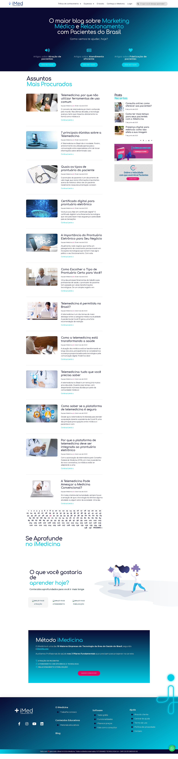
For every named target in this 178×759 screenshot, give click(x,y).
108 (49, 523)
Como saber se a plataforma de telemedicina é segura (81, 408)
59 (82, 515)
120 (31, 525)
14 (71, 511)
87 (36, 520)
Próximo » (97, 528)
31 (57, 513)
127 (63, 525)
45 (32, 515)
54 (64, 515)
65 (30, 518)
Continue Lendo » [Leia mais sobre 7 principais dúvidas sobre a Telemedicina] (67, 154)
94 (63, 520)
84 (100, 518)
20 (92, 511)
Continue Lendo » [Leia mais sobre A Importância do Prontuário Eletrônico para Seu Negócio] (67, 257)
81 (89, 518)
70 (49, 518)
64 (101, 515)
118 (95, 523)
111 (63, 523)
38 (82, 513)
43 (100, 513)
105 (35, 523)
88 (40, 520)
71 (52, 518)
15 (74, 511)
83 (96, 518)
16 (78, 511)
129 (73, 525)
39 (85, 513)
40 (89, 513)
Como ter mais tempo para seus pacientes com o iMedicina (137, 116)
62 (93, 515)
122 (40, 525)
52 (58, 515)
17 (81, 511)
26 (39, 513)
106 (39, 523)
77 (74, 518)
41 (93, 513)
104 (30, 523)
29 (50, 513)
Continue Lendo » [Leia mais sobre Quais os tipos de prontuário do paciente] (67, 188)
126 (58, 525)
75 (67, 518)
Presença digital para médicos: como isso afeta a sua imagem (137, 129)
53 (61, 515)
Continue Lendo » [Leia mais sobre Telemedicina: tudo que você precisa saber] (67, 393)
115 (81, 523)
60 (86, 515)
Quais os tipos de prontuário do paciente (77, 168)
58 (78, 515)
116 (85, 523)
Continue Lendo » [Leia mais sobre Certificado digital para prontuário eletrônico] (67, 222)
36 (75, 513)
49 (47, 515)
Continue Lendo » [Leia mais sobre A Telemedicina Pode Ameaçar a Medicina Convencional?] (67, 503)
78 (78, 518)
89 (44, 520)
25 (35, 513)
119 (99, 523)
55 (68, 515)
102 (95, 520)
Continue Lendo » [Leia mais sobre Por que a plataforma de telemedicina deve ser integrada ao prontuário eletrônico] (67, 468)
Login (129, 4)
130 (77, 525)
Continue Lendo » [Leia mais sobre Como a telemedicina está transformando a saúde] (67, 359)
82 (93, 518)
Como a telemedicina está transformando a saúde (79, 339)
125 (54, 525)
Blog (57, 743)
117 (90, 523)
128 (68, 525)
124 (49, 525)
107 (44, 523)
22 (100, 511)
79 (81, 518)
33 (64, 513)
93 (59, 520)
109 (54, 523)
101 (90, 520)
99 (81, 520)
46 (35, 515)
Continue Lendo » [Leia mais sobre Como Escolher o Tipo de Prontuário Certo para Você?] (67, 291)
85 (29, 520)
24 (31, 513)
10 (56, 511)
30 (54, 513)
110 (58, 523)
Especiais (89, 4)
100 (85, 520)
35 (71, 513)
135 (100, 525)
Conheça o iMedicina (116, 4)
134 (95, 525)
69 (45, 518)
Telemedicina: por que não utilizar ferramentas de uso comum (80, 98)
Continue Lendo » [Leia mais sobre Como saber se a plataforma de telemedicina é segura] (67, 427)
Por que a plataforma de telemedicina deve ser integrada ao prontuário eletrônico (78, 445)
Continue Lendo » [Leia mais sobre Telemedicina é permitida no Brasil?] (67, 325)
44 (28, 515)
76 (70, 518)
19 (89, 511)
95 (66, 520)
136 (85, 528)
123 (45, 525)
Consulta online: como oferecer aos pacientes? (139, 104)
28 (46, 513)
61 (90, 515)
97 (74, 520)
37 (78, 513)
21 (96, 511)
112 (67, 523)
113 (72, 523)
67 (38, 518)
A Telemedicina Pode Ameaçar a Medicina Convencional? (75, 484)
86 (33, 520)
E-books (100, 4)
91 (52, 520)
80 (85, 518)
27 (42, 513)
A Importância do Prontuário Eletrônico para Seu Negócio (81, 237)
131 (82, 525)
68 (41, 518)
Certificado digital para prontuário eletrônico (77, 203)
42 (96, 513)
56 (71, 515)
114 (76, 523)
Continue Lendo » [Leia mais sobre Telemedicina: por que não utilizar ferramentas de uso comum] (67, 120)
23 (27, 513)
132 (86, 525)
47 (39, 515)
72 (56, 518)
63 (97, 515)
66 (34, 518)
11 (60, 511)
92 (55, 520)
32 (61, 513)
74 (63, 518)
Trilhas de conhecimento (69, 4)
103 (99, 520)
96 (70, 520)
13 (67, 511)
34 (68, 513)
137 (90, 528)
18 (85, 511)
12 (63, 511)
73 (60, 518)
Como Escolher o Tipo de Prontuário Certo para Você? (81, 271)
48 (43, 515)
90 (48, 520)
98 (78, 520)
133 (91, 525)
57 (75, 515)
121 (35, 525)
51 (54, 515)
